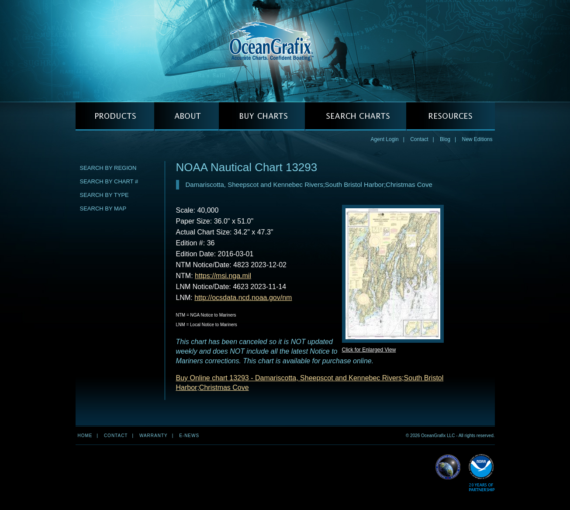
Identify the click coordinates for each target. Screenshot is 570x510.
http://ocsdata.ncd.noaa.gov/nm (243, 297)
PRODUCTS (115, 116)
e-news (189, 435)
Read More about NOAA (481, 473)
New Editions (477, 139)
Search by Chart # (109, 181)
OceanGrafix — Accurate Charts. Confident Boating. (285, 50)
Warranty (153, 435)
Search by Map (103, 208)
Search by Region (108, 168)
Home (85, 435)
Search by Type (104, 195)
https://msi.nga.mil (223, 275)
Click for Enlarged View (369, 350)
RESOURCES (450, 116)
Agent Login (385, 139)
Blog (445, 139)
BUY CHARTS (262, 116)
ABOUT (186, 116)
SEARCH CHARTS (355, 116)
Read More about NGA (448, 467)
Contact (419, 139)
